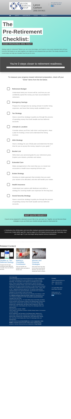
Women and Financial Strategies (36, 262)
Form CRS (14, 277)
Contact (44, 15)
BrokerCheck (41, 278)
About (17, 15)
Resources (26, 15)
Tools (36, 15)
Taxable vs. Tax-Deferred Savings (6, 261)
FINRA (35, 321)
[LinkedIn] (51, 6)
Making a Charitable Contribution (20, 262)
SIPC (39, 321)
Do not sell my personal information (35, 296)
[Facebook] (53, 6)
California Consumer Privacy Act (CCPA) (20, 295)
